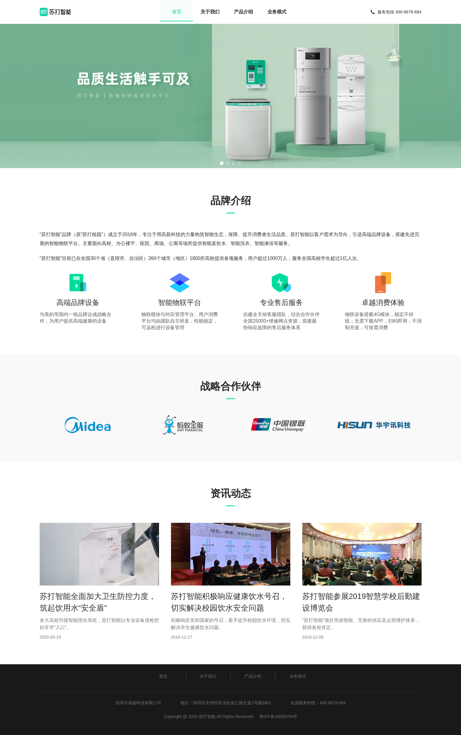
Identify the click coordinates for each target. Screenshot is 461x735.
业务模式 (277, 11)
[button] (221, 163)
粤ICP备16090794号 (278, 716)
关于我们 (209, 11)
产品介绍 (243, 11)
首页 (176, 11)
